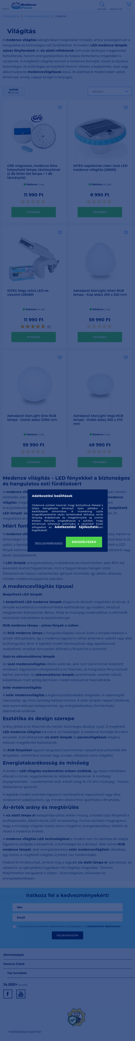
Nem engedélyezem (49, 542)
